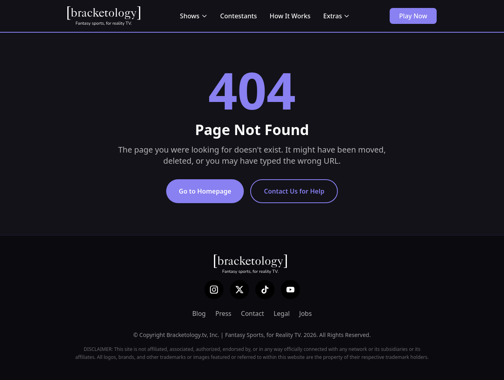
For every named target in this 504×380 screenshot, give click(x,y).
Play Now (413, 16)
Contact (252, 313)
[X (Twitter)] (239, 289)
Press (223, 313)
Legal (282, 313)
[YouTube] (290, 289)
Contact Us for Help (294, 191)
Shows (194, 16)
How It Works (290, 16)
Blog (199, 313)
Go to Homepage (205, 191)
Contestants (238, 16)
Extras (336, 16)
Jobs (305, 313)
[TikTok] (265, 289)
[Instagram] (214, 289)
